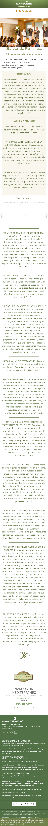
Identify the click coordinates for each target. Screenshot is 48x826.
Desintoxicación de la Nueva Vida (13, 751)
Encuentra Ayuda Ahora (24, 698)
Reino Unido (36, 795)
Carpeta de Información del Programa (27, 781)
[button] (24, 805)
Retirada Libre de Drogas (36, 749)
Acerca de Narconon (8, 765)
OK (16, 824)
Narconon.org (6, 795)
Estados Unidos (18, 795)
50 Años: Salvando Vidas (36, 765)
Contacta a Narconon (27, 783)
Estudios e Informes (22, 769)
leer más (22, 824)
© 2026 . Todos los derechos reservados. (18, 811)
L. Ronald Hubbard (36, 769)
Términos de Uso (18, 813)
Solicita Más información (10, 783)
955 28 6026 (24, 704)
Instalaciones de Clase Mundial (12, 767)
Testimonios (6, 753)
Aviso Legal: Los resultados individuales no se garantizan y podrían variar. (23, 813)
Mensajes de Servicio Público (24, 785)
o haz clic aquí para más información (24, 708)
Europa (27, 795)
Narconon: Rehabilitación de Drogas (14, 749)
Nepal (15, 798)
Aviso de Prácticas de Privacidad (32, 813)
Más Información (7, 781)
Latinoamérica (7, 798)
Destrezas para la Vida (33, 751)
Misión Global (21, 765)
